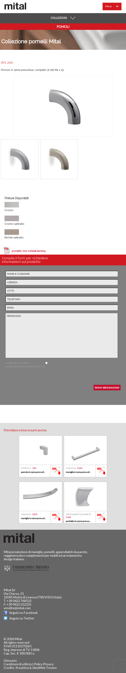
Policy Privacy (44, 664)
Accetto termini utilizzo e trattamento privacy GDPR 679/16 (24, 365)
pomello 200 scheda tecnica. (29, 251)
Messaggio (61, 335)
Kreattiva (22, 668)
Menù (113, 7)
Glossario (10, 660)
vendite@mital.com (17, 608)
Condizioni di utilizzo (18, 664)
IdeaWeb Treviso (44, 668)
